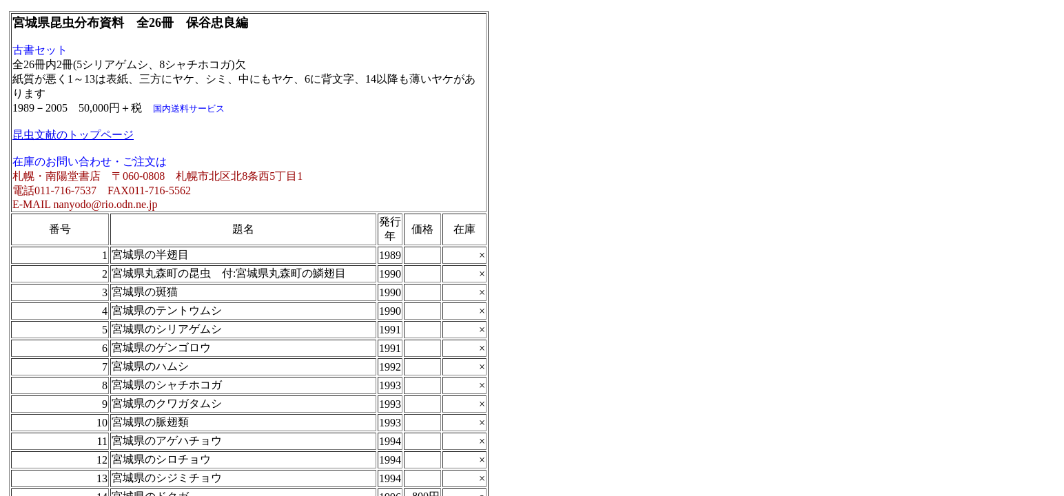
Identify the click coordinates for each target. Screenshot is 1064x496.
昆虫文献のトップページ (73, 135)
